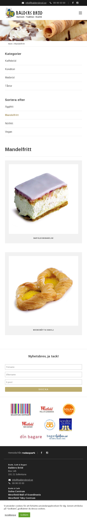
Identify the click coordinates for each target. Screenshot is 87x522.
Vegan (8, 131)
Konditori (10, 68)
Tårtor (8, 85)
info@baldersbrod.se (36, 3)
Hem (10, 43)
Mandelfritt (12, 114)
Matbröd (9, 77)
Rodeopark (28, 452)
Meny (80, 13)
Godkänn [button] (24, 514)
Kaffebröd (10, 60)
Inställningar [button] (10, 514)
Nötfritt (9, 122)
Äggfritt (9, 106)
